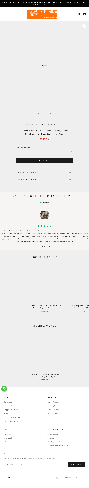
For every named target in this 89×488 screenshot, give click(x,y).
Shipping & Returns (44, 179)
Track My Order (53, 406)
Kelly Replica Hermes (39, 125)
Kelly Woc (53, 125)
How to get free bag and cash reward (60, 442)
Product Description (44, 172)
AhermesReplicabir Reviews (57, 446)
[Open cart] (84, 14)
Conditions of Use (53, 410)
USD (9, 478)
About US (7, 434)
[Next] (50, 113)
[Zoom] (84, 26)
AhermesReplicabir (22, 125)
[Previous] (38, 113)
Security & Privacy (53, 413)
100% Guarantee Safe (12, 417)
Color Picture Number (23, 148)
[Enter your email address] (35, 464)
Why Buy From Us (10, 438)
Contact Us (8, 402)
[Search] (79, 14)
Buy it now (44, 160)
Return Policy (9, 406)
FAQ (5, 442)
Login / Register (53, 402)
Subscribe (76, 464)
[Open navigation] (4, 14)
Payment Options (10, 413)
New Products (52, 434)
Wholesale (51, 438)
